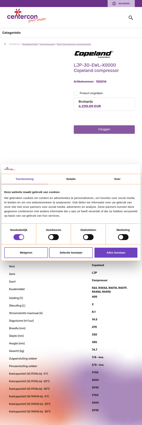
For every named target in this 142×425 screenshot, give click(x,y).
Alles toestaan (115, 252)
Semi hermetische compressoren (74, 44)
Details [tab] (71, 178)
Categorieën (11, 33)
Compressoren (47, 44)
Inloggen (124, 3)
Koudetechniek (30, 44)
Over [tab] (117, 178)
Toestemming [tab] (25, 178)
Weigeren (26, 252)
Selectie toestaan (71, 252)
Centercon (14, 44)
